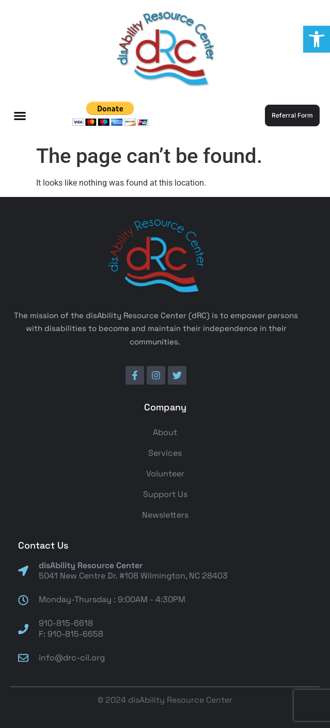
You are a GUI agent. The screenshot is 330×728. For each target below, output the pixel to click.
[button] (316, 39)
